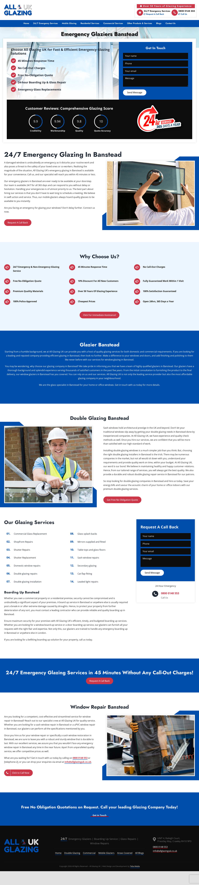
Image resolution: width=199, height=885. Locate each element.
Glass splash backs (87, 533)
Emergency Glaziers (76, 839)
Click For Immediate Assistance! (99, 315)
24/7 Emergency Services (153, 13)
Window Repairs (99, 843)
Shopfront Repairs (23, 541)
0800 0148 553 (183, 13)
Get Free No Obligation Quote (122, 499)
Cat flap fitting (85, 573)
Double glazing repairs (25, 573)
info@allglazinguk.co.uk (78, 762)
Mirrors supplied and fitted (92, 541)
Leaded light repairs (88, 581)
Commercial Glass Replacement (30, 533)
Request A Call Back (18, 222)
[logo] (21, 846)
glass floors (99, 549)
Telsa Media (135, 866)
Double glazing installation (27, 581)
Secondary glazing (87, 565)
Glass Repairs (128, 839)
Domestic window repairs (27, 565)
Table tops (83, 549)
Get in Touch (100, 815)
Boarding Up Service (106, 839)
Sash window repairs (88, 557)
